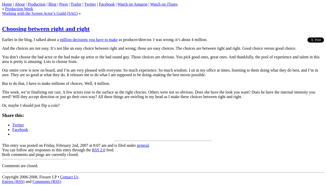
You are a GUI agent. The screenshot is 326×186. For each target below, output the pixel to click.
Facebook (107, 4)
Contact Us (69, 177)
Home (7, 4)
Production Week (19, 9)
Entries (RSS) (13, 181)
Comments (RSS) (47, 181)
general (143, 145)
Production (37, 4)
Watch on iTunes (164, 4)
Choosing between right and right (46, 28)
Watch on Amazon (132, 4)
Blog (52, 4)
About (20, 4)
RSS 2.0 (98, 150)
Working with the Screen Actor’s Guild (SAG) (40, 13)
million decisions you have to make (89, 39)
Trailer (76, 4)
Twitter (90, 4)
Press (63, 4)
